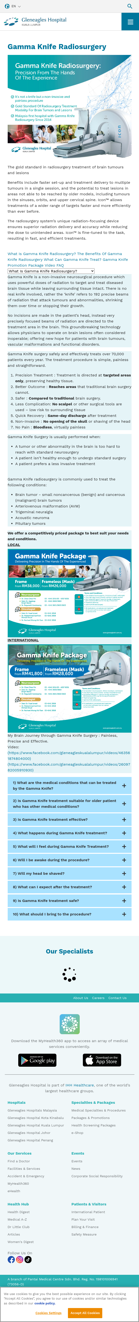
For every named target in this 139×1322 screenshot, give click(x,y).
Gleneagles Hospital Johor (29, 1133)
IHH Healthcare (80, 1085)
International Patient (88, 1212)
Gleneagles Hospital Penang (30, 1140)
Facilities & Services (24, 1169)
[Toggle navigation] (130, 21)
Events (77, 1161)
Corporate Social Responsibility (97, 1176)
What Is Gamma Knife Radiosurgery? (42, 253)
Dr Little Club (19, 1227)
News (76, 1169)
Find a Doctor (19, 1161)
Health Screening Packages (94, 1125)
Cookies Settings (49, 1315)
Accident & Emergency (26, 1176)
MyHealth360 (18, 1183)
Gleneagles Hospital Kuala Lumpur (36, 1125)
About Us (80, 998)
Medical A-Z (17, 1219)
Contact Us (117, 998)
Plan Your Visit (83, 1219)
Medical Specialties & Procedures (99, 1110)
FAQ (60, 265)
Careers (98, 998)
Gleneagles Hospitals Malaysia (32, 1110)
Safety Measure (84, 1234)
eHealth (14, 1191)
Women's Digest (21, 1242)
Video (50, 265)
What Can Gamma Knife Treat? (72, 259)
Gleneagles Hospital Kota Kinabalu (36, 1118)
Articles (14, 1234)
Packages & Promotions (91, 1118)
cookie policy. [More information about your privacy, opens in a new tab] (45, 1305)
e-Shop (78, 1133)
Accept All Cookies (85, 1315)
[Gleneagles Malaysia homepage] (35, 21)
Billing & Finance (85, 1227)
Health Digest (19, 1212)
